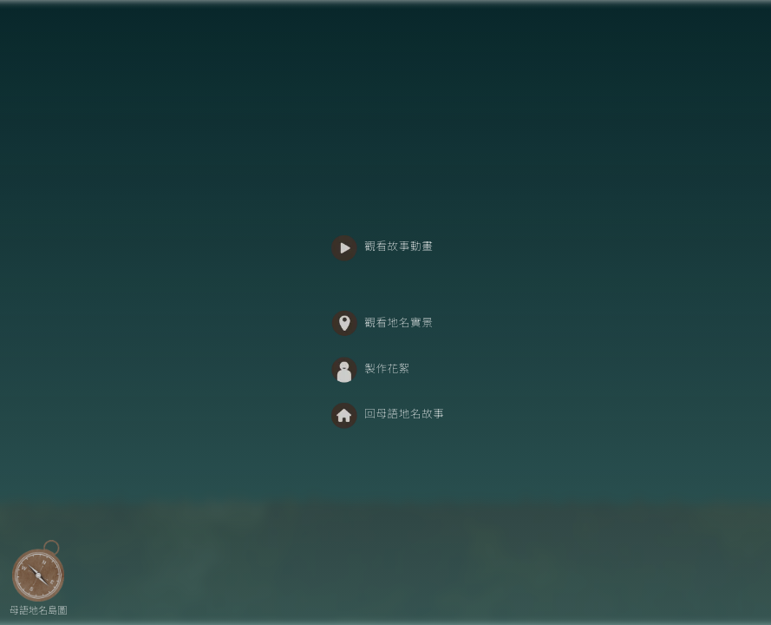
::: (315, 229)
